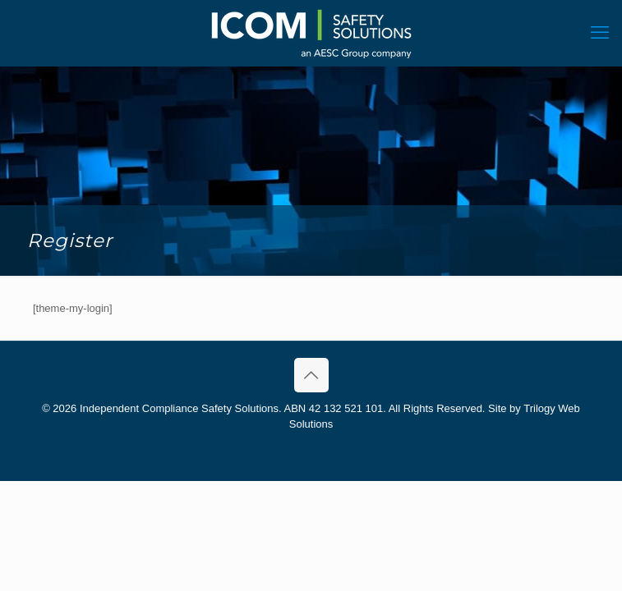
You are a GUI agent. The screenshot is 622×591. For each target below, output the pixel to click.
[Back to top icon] (311, 375)
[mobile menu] (600, 33)
